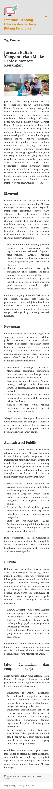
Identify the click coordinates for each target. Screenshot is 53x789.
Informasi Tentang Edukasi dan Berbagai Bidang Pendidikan (21, 24)
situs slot (9, 336)
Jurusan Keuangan (11, 779)
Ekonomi (38, 776)
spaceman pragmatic (38, 207)
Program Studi (25, 776)
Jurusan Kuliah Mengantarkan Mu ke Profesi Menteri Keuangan (24, 59)
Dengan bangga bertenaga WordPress (19, 785)
